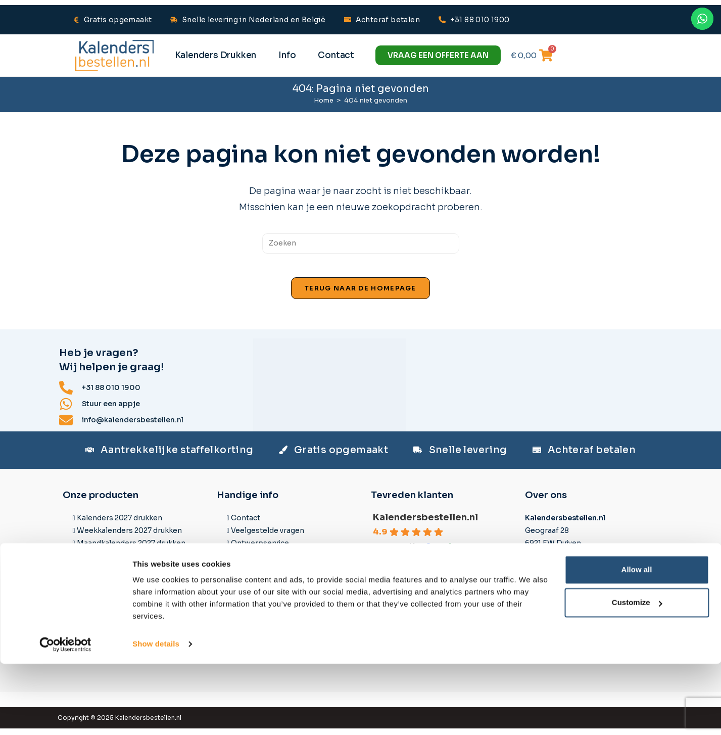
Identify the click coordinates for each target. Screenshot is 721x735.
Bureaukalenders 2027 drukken (131, 600)
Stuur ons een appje (565, 572)
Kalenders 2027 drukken (119, 523)
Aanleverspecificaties (270, 574)
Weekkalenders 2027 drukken (129, 536)
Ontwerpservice (260, 549)
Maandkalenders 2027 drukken (131, 549)
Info (287, 55)
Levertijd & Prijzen (263, 587)
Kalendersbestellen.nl (425, 523)
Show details (155, 715)
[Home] (323, 100)
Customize (637, 673)
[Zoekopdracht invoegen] (360, 243)
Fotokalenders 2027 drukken (127, 587)
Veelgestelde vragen (267, 536)
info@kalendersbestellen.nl (579, 597)
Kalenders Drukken (216, 55)
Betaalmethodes (261, 600)
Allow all (636, 640)
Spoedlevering (257, 613)
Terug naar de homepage (360, 294)
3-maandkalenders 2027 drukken (135, 562)
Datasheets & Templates (275, 562)
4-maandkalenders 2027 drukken (135, 574)
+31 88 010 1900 (557, 585)
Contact (336, 55)
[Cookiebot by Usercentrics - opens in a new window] (65, 715)
